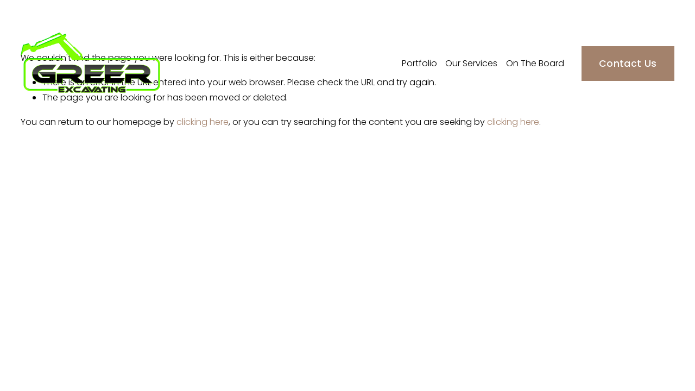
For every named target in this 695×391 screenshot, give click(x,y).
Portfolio (419, 63)
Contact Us (628, 63)
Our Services (471, 63)
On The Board (535, 63)
